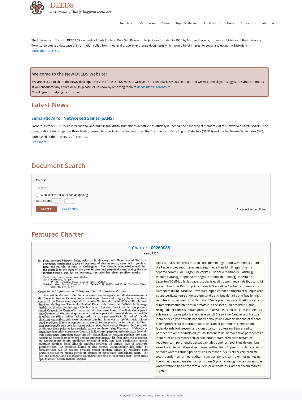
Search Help (70, 209)
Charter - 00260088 (151, 247)
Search (46, 209)
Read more (38, 142)
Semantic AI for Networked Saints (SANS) (72, 118)
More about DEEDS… (45, 51)
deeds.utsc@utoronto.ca (154, 87)
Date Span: (43, 201)
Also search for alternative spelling (64, 195)
